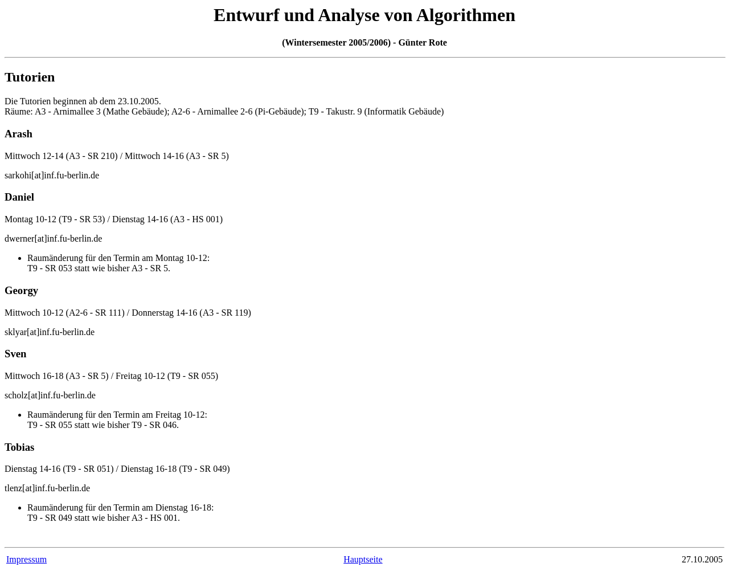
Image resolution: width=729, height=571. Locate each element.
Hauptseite (362, 559)
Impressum (26, 559)
